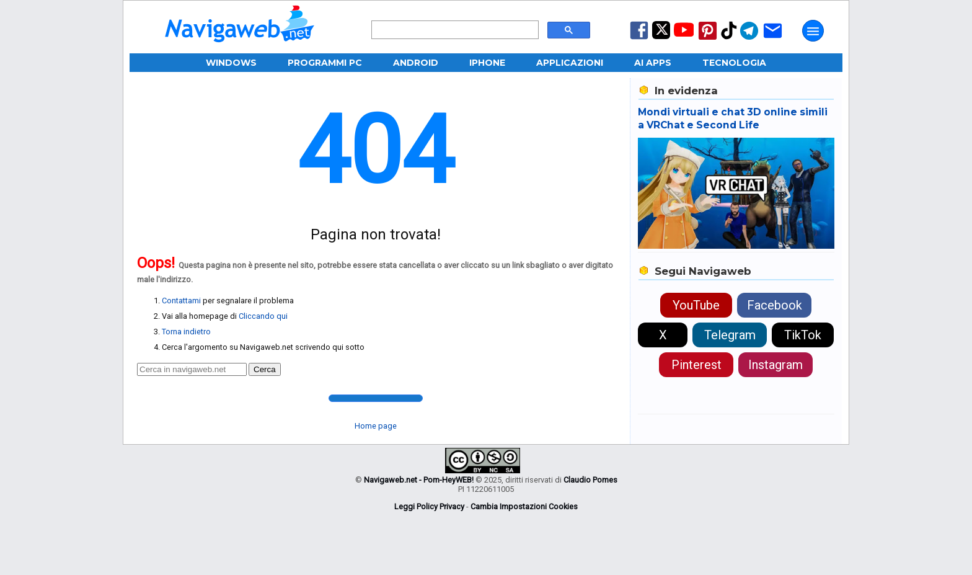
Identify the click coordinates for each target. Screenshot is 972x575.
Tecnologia (734, 62)
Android (415, 62)
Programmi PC (325, 62)
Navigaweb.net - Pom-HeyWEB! (419, 479)
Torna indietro (186, 331)
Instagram (775, 364)
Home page (376, 425)
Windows (231, 62)
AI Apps (652, 62)
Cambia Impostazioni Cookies (524, 506)
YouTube (696, 305)
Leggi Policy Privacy (429, 506)
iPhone (487, 62)
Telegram (730, 335)
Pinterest (696, 364)
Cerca (265, 369)
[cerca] (454, 30)
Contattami (181, 300)
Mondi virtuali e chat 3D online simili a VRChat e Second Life (733, 118)
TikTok (802, 335)
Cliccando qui (263, 316)
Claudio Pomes (590, 479)
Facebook (774, 305)
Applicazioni (569, 62)
